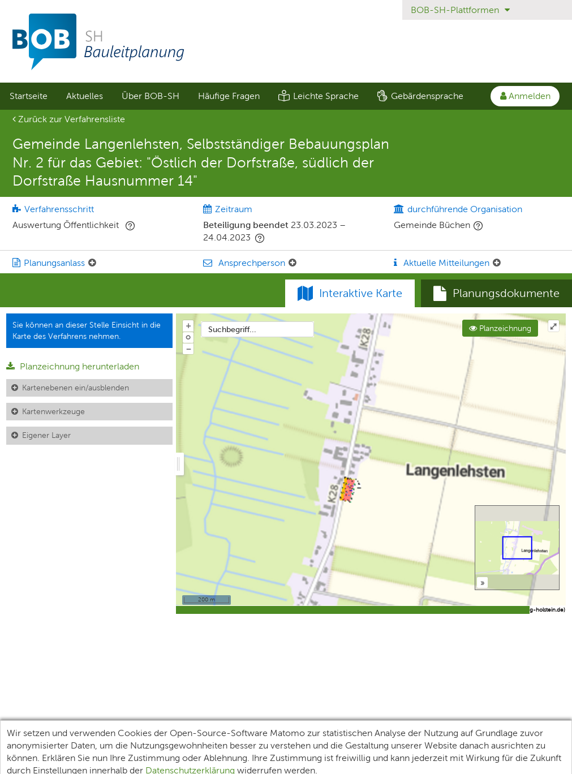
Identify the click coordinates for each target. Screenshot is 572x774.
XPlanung (169, 733)
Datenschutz (232, 733)
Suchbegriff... (232, 329)
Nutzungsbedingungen (467, 733)
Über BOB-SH (150, 96)
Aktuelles (84, 96)
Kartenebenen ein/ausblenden (75, 387)
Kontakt (547, 733)
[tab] (496, 294)
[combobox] (257, 329)
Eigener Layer (46, 435)
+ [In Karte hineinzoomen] (188, 325)
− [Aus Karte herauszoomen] (188, 348)
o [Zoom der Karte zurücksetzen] (188, 336)
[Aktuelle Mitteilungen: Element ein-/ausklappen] (497, 263)
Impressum (299, 733)
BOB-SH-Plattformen (460, 10)
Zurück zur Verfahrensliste (68, 119)
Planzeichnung (500, 328)
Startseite (29, 96)
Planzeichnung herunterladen (72, 366)
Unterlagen (32, 733)
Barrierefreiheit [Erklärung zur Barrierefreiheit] (372, 733)
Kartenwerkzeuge (53, 411)
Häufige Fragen (229, 96)
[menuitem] (28, 96)
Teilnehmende (103, 733)
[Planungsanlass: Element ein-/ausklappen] (92, 263)
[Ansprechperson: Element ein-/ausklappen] (292, 263)
